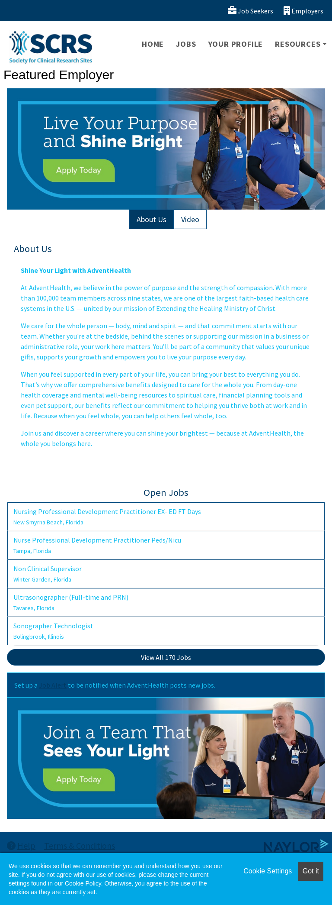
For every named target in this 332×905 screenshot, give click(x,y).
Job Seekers (250, 10)
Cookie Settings (267, 871)
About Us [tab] (151, 219)
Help (21, 845)
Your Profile (235, 44)
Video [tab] (190, 219)
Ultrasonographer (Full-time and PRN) (70, 602)
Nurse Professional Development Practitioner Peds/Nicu (97, 545)
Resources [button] (297, 44)
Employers (303, 10)
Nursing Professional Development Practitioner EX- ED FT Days (107, 516)
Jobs (186, 44)
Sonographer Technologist (53, 630)
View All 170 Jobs (166, 657)
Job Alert (53, 685)
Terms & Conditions (79, 845)
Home (153, 44)
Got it (311, 871)
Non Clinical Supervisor (47, 573)
